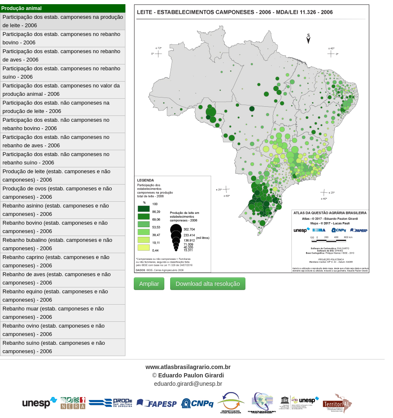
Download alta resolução (208, 283)
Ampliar (149, 283)
